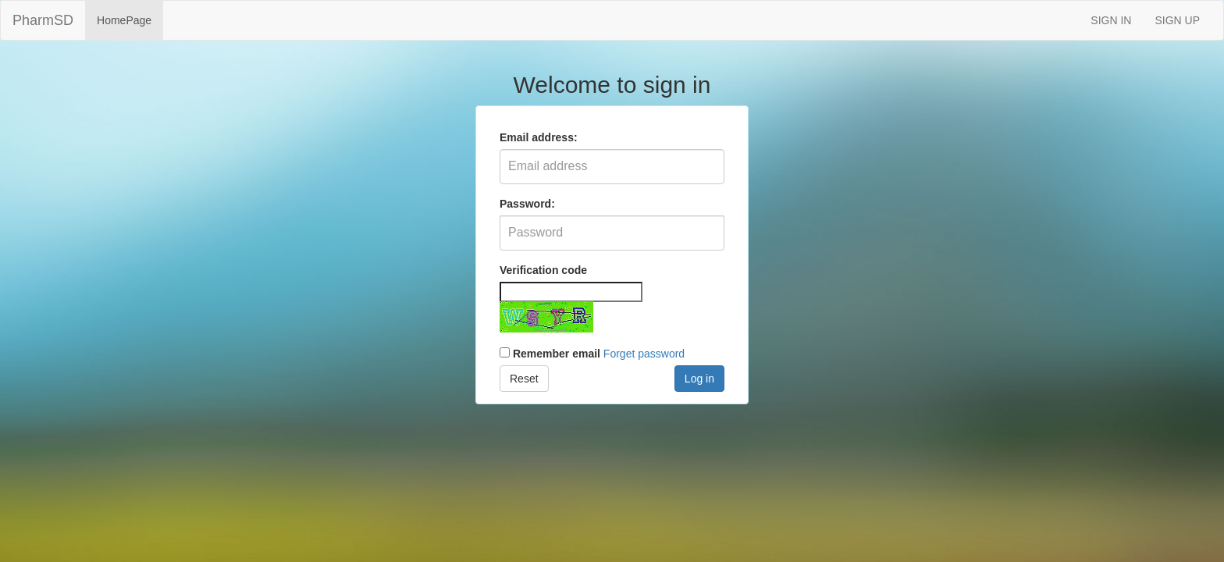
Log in (699, 378)
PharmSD (42, 20)
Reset (524, 378)
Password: (527, 203)
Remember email (556, 353)
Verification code (543, 270)
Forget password (644, 353)
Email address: (539, 137)
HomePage (124, 20)
